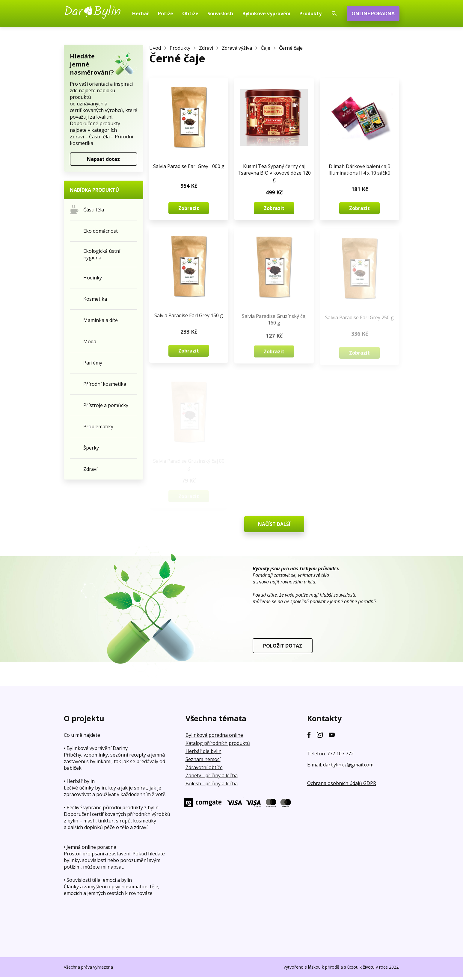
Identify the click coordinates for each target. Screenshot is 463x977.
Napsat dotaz (103, 159)
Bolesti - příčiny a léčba (211, 783)
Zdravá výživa (237, 48)
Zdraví (206, 48)
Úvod (155, 48)
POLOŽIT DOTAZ (282, 645)
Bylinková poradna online (214, 735)
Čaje (265, 48)
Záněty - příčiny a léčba (211, 775)
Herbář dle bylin (203, 751)
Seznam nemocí (203, 759)
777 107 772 (340, 753)
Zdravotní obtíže (204, 767)
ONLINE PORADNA (373, 13)
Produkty (180, 48)
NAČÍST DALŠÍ (274, 524)
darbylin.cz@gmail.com (348, 764)
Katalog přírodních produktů (217, 743)
